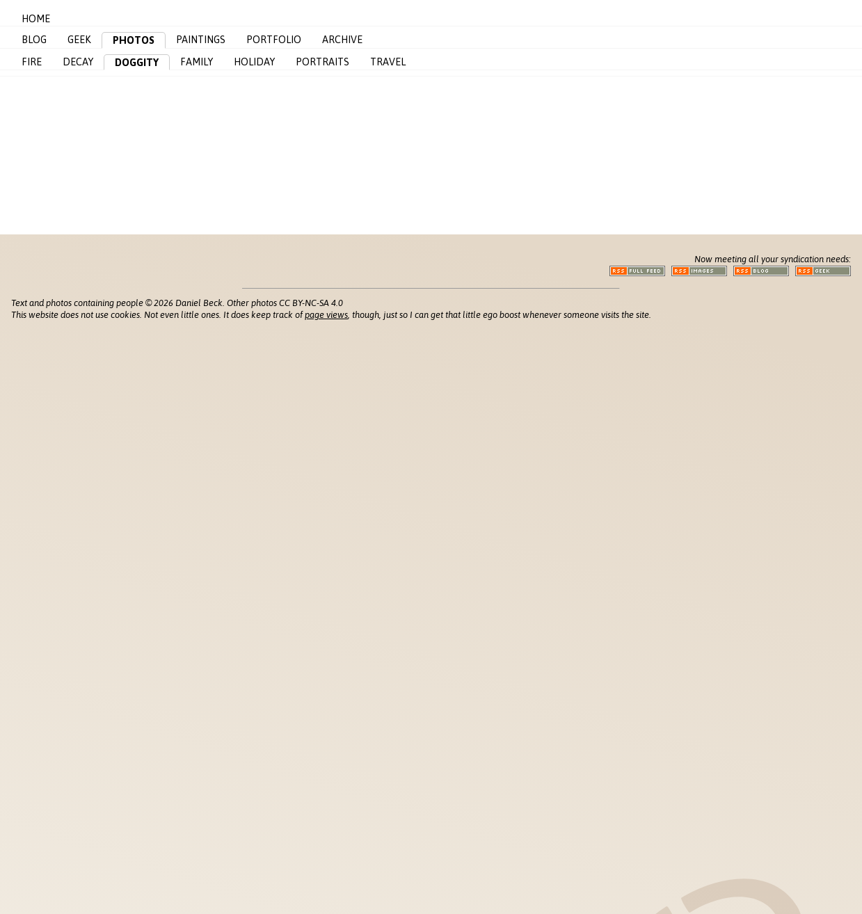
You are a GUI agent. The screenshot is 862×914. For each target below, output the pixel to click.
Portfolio (273, 39)
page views (326, 315)
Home (36, 18)
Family (196, 61)
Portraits (322, 61)
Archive (342, 39)
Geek (79, 39)
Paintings (200, 39)
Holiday (254, 61)
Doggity (137, 62)
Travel (388, 61)
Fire (32, 61)
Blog (34, 39)
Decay (78, 61)
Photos (133, 40)
